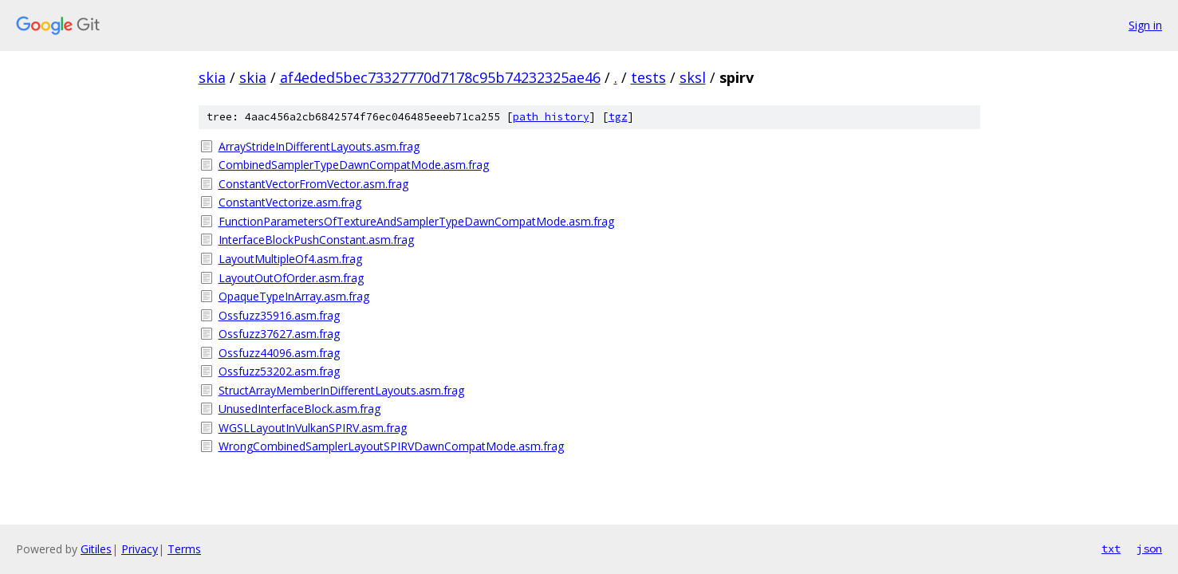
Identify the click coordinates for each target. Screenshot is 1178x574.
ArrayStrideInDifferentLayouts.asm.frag (319, 146)
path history (551, 117)
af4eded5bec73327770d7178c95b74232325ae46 (440, 77)
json (1149, 548)
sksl (693, 77)
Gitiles (96, 548)
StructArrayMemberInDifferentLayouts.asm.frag (341, 390)
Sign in (1145, 25)
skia (212, 77)
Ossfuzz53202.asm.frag (279, 371)
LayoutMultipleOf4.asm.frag (290, 258)
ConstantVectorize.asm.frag (290, 202)
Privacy (139, 548)
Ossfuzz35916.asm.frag (279, 315)
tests (648, 77)
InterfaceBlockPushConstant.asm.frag (316, 239)
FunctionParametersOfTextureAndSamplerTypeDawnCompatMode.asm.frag (416, 221)
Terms (184, 548)
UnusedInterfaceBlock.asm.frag (299, 408)
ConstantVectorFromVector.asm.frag (313, 183)
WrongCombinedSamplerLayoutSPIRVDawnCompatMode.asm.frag (391, 446)
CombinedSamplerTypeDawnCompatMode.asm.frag (354, 164)
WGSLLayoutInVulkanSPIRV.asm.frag (313, 427)
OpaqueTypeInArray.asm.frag (294, 296)
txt (1111, 548)
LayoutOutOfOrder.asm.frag (291, 277)
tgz (618, 117)
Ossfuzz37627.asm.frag (279, 333)
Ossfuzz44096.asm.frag (279, 352)
